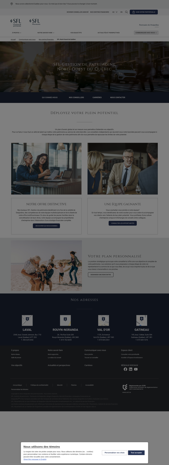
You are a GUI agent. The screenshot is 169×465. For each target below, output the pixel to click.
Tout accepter (136, 453)
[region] (84, 452)
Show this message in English (34, 459)
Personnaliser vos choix (114, 453)
